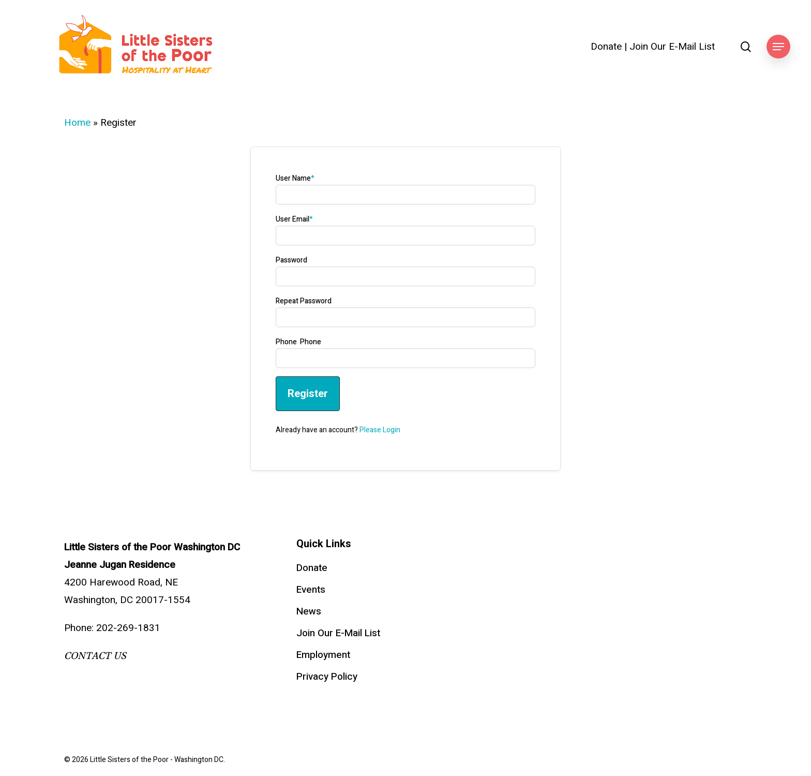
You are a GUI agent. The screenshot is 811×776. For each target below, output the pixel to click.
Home (77, 122)
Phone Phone (298, 341)
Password (291, 260)
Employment (323, 655)
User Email (294, 219)
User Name (295, 178)
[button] (778, 46)
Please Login (379, 429)
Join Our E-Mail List (672, 46)
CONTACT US (95, 656)
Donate (606, 46)
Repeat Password (304, 301)
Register (308, 393)
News (308, 611)
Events (310, 589)
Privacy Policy (326, 676)
